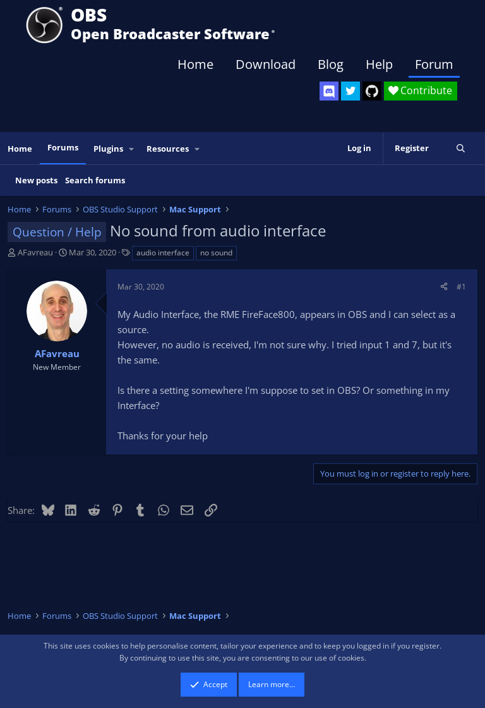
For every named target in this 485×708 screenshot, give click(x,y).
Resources (168, 148)
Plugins (108, 148)
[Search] (460, 148)
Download (266, 64)
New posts (36, 180)
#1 (461, 286)
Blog (331, 64)
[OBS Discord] (329, 91)
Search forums (95, 180)
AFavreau (35, 252)
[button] (132, 148)
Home (195, 64)
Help (379, 64)
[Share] (444, 287)
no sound (216, 252)
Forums (62, 147)
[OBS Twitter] (350, 91)
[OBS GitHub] (371, 91)
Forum (434, 64)
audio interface (162, 252)
